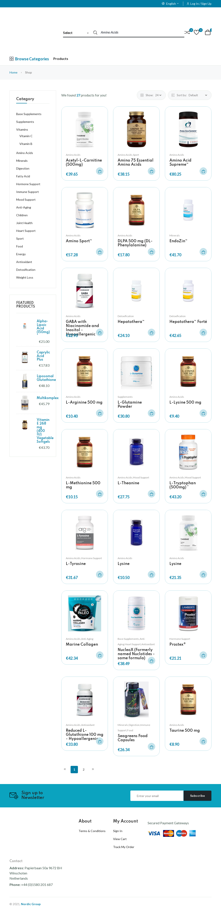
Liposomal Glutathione (46, 378)
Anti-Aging (23, 207)
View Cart (120, 839)
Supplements (125, 396)
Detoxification (126, 316)
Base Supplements (28, 114)
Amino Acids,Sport (128, 154)
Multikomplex (47, 398)
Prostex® (177, 644)
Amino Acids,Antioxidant (80, 725)
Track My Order (123, 847)
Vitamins (22, 129)
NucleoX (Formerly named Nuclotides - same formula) (136, 654)
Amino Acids (73, 154)
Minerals (174, 235)
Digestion (22, 168)
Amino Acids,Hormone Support (84, 558)
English (170, 3)
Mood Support (26, 199)
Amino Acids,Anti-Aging (79, 638)
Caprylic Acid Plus (43, 356)
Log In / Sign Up (201, 3)
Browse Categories (29, 58)
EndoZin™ (178, 241)
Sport (20, 238)
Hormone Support (179, 638)
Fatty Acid (23, 176)
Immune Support (27, 192)
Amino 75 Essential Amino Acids (135, 163)
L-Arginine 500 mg (84, 402)
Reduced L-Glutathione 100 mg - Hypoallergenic (84, 735)
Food (19, 246)
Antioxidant (24, 262)
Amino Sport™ (79, 241)
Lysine (123, 564)
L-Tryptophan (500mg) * (182, 485)
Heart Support (26, 231)
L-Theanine (128, 483)
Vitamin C (26, 136)
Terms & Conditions (92, 831)
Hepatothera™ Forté (188, 322)
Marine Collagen (82, 644)
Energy (21, 254)
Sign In (117, 831)
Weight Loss (24, 277)
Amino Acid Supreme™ (180, 163)
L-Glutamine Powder (130, 405)
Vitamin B (25, 144)
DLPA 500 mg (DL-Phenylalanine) (135, 243)
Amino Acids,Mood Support (133, 477)
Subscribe (197, 795)
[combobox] (78, 32)
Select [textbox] (67, 32)
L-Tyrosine (76, 564)
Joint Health (24, 223)
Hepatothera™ (131, 322)
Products (60, 58)
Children (22, 215)
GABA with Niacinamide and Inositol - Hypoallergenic (82, 328)
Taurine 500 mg (184, 731)
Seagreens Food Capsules (133, 738)
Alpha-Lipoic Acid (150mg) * (43, 329)
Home (13, 72)
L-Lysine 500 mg (185, 402)
